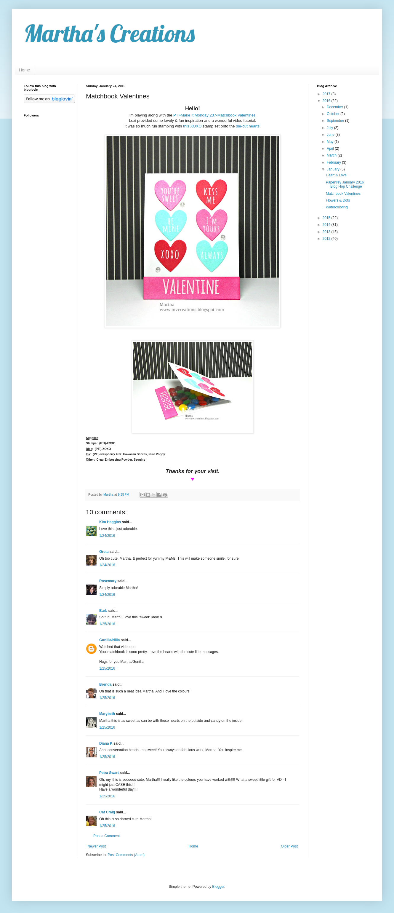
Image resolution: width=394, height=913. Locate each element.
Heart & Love (336, 175)
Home (24, 70)
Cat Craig (107, 812)
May (330, 142)
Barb (103, 611)
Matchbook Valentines (343, 193)
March (332, 155)
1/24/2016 (107, 536)
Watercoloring (337, 207)
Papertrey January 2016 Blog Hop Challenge (345, 184)
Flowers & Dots (338, 200)
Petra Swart (109, 773)
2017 (327, 94)
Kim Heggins (110, 522)
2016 (327, 101)
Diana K (106, 743)
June (331, 135)
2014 (327, 225)
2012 (327, 239)
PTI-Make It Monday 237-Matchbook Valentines (214, 115)
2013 (327, 232)
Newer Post (96, 846)
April (331, 148)
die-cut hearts (248, 126)
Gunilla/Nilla (109, 640)
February (334, 162)
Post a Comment (106, 836)
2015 (327, 218)
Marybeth (107, 714)
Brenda (105, 684)
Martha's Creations (109, 33)
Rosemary (107, 581)
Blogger (218, 887)
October (333, 114)
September (336, 121)
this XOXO (192, 126)
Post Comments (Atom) (126, 855)
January (333, 169)
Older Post (289, 846)
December (335, 107)
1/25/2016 (107, 624)
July (330, 128)
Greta (103, 552)
